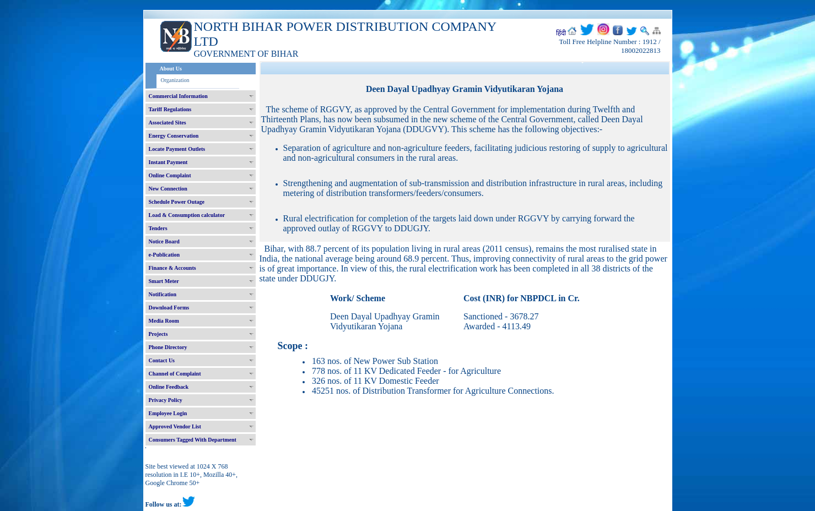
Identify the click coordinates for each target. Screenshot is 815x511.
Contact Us (162, 360)
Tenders (158, 228)
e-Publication (164, 255)
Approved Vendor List (175, 426)
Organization (175, 80)
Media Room (164, 321)
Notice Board (164, 241)
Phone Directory (168, 347)
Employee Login (168, 413)
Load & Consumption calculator (187, 215)
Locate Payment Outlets (177, 149)
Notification (163, 294)
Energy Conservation (174, 136)
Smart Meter (164, 281)
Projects (158, 334)
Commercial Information (178, 96)
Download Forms (169, 308)
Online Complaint (170, 175)
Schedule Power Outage (176, 202)
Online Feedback (169, 387)
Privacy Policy (165, 400)
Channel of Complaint (175, 374)
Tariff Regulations (170, 109)
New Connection (168, 189)
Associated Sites (167, 122)
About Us (171, 69)
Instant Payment (168, 162)
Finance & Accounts (172, 268)
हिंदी (561, 33)
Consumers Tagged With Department (192, 440)
